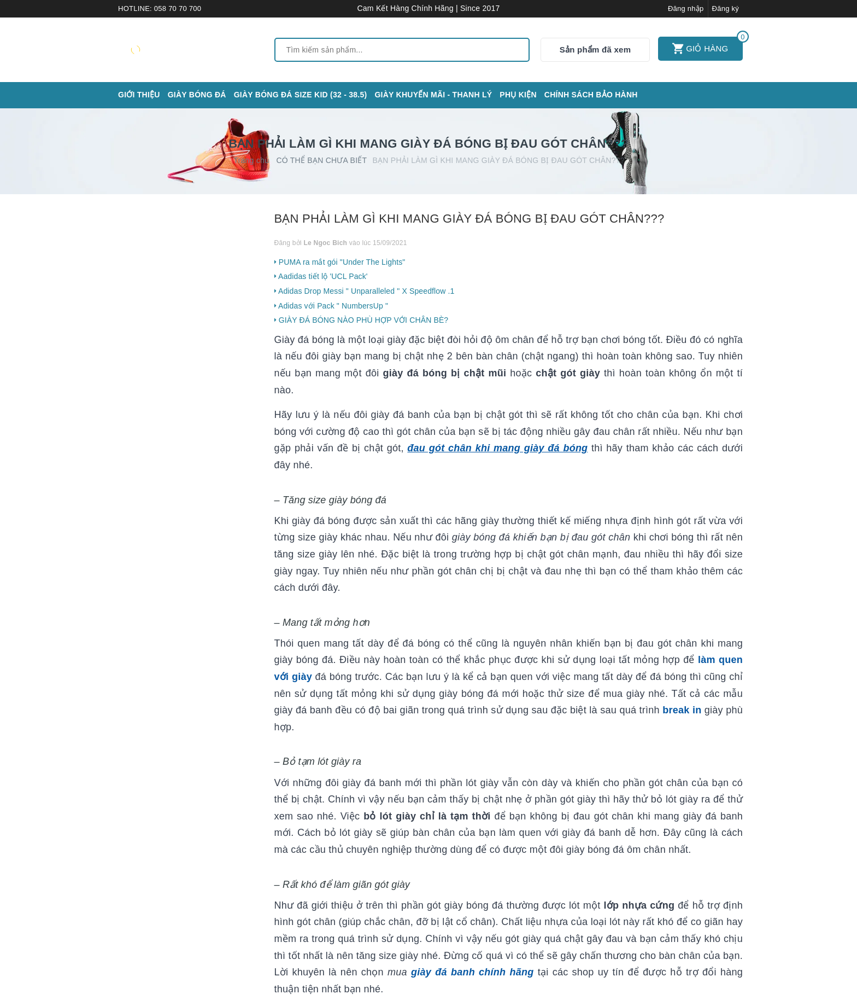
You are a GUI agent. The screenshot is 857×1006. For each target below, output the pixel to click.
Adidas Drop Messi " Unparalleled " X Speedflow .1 (364, 291)
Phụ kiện (518, 94)
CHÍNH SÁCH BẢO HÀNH (591, 94)
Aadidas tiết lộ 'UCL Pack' (321, 276)
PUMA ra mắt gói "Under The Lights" (340, 262)
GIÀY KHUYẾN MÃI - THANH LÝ (433, 94)
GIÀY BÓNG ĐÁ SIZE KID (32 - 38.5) (300, 94)
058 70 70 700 (177, 8)
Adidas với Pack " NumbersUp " (331, 305)
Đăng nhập (686, 8)
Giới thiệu (139, 94)
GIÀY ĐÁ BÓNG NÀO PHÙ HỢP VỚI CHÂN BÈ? (361, 320)
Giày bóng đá (197, 94)
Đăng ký (725, 8)
